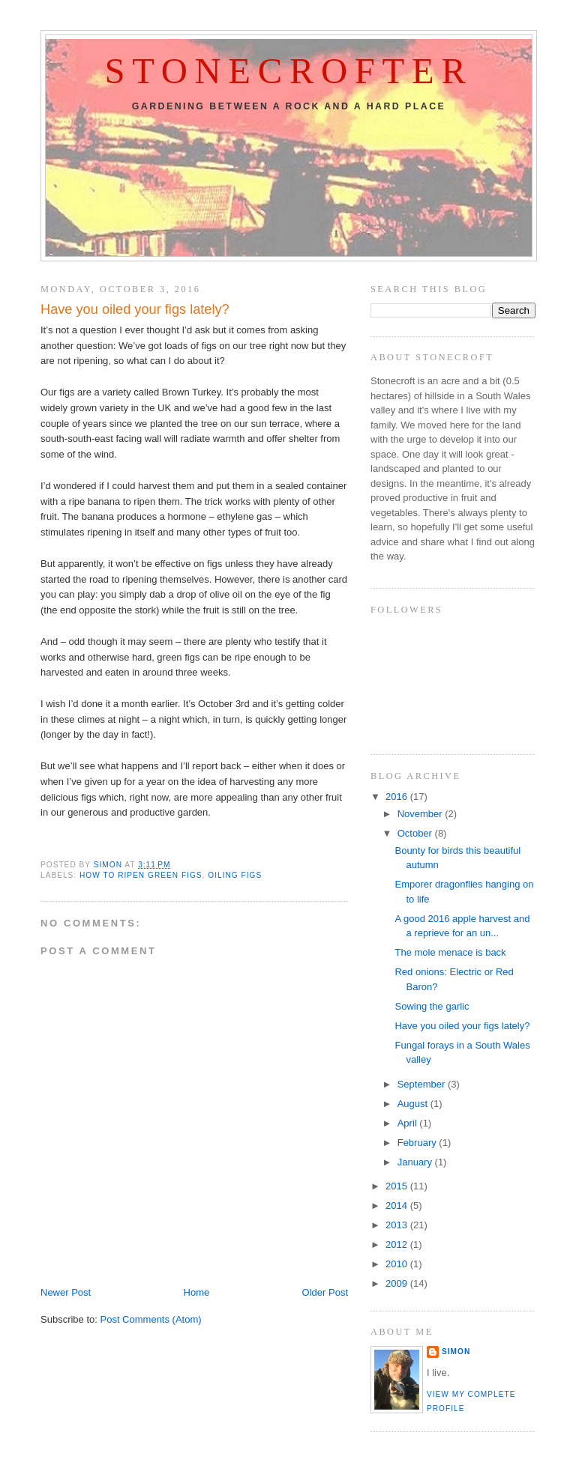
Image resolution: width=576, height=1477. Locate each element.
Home (197, 1292)
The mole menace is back (450, 952)
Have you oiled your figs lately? (462, 1025)
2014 (398, 1205)
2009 (398, 1283)
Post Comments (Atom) (151, 1319)
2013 (398, 1225)
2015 (398, 1186)
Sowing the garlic (431, 1006)
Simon (456, 1351)
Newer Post (65, 1292)
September (423, 1084)
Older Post (325, 1292)
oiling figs (235, 875)
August (414, 1103)
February (419, 1142)
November (422, 813)
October (416, 833)
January (416, 1162)
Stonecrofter (288, 71)
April (409, 1123)
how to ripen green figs (141, 875)
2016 (398, 796)
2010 (398, 1264)
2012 (398, 1244)
